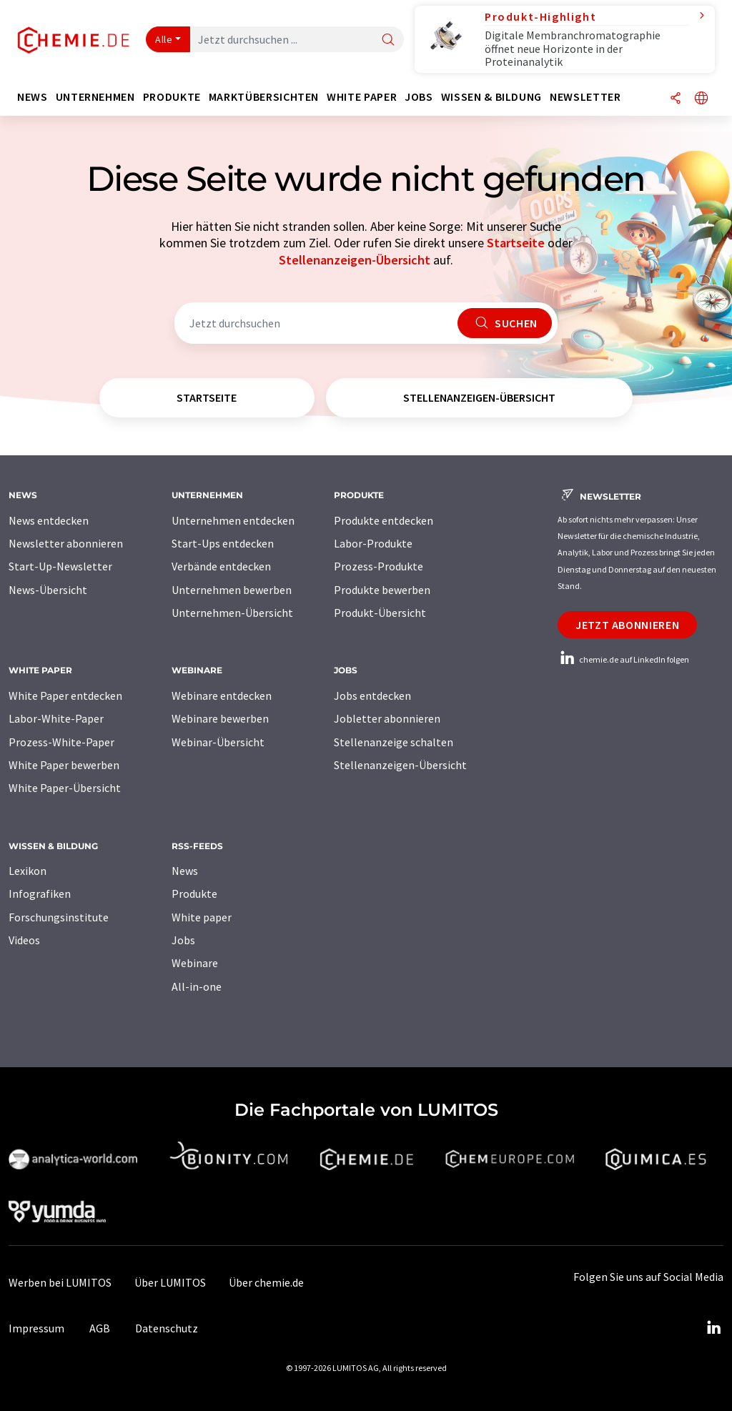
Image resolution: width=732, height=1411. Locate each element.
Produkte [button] (172, 97)
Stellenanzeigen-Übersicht (354, 260)
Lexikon (27, 870)
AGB (99, 1328)
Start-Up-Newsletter (60, 566)
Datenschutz (166, 1328)
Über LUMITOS (170, 1282)
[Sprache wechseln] (701, 99)
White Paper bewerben (64, 765)
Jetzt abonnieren (627, 625)
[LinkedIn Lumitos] (713, 1328)
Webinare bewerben (220, 718)
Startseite (516, 242)
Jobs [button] (419, 97)
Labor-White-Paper (56, 718)
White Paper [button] (362, 97)
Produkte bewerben (382, 590)
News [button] (32, 97)
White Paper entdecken (65, 695)
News (185, 870)
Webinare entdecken (222, 695)
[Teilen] (676, 99)
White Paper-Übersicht (65, 788)
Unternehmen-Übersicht (232, 612)
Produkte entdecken (383, 520)
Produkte (194, 893)
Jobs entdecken (372, 695)
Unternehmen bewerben (232, 590)
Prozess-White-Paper (61, 742)
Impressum (36, 1328)
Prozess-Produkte (378, 566)
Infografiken (40, 893)
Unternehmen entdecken (233, 520)
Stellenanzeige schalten (393, 742)
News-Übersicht (48, 590)
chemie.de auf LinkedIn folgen (623, 659)
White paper (202, 917)
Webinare (195, 963)
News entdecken (49, 520)
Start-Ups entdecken (223, 543)
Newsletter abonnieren (66, 543)
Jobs (183, 940)
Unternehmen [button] (95, 97)
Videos (24, 940)
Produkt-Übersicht (380, 612)
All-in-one (197, 986)
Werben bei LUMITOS (60, 1282)
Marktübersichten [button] (264, 97)
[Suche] (388, 40)
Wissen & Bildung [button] (491, 97)
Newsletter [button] (585, 97)
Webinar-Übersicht (218, 742)
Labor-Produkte (373, 543)
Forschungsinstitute (59, 917)
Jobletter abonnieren (387, 718)
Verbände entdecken (221, 566)
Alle (163, 39)
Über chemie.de (266, 1282)
